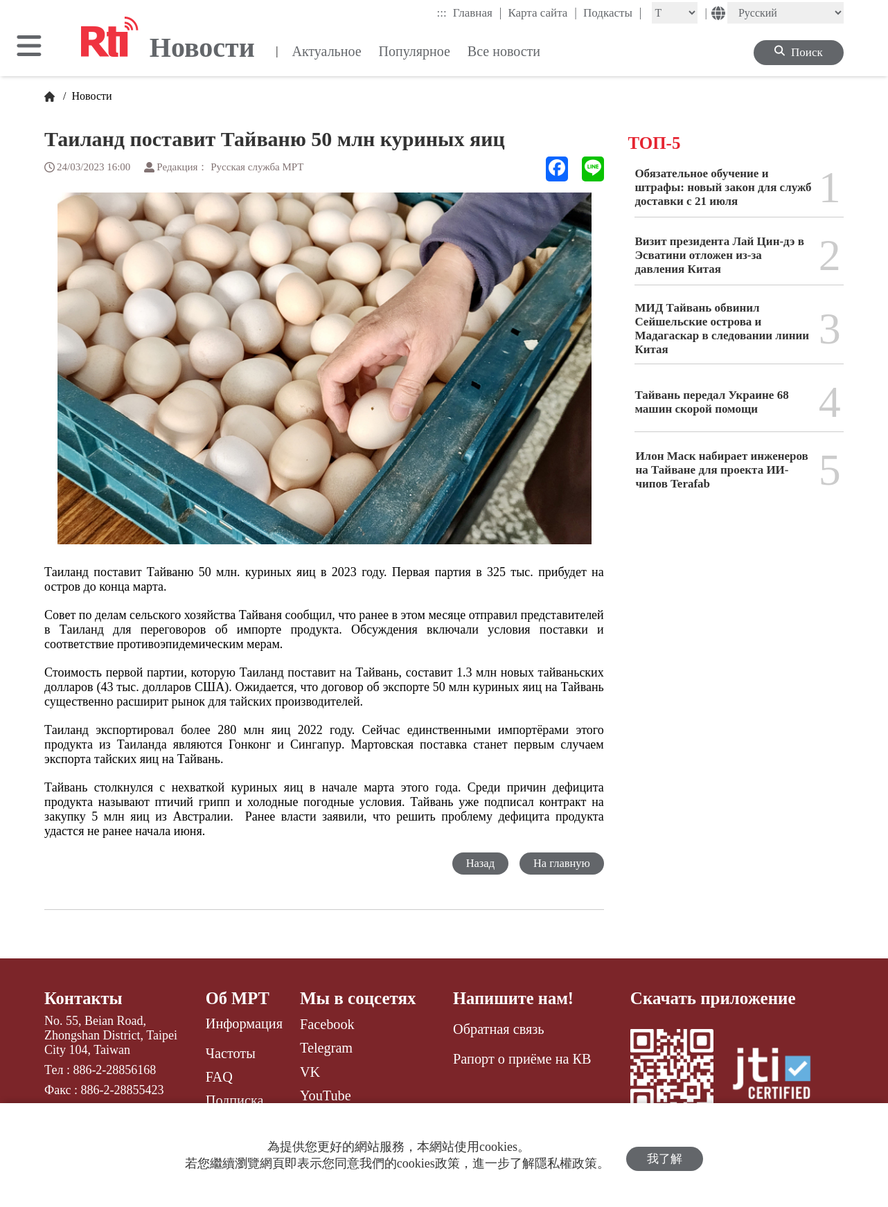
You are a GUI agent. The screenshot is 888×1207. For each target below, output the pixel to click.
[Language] (785, 13)
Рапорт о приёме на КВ (522, 1058)
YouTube (325, 1095)
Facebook (327, 1024)
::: (442, 12)
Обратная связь (498, 1029)
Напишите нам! (514, 998)
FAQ (219, 1077)
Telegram (326, 1047)
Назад (477, 863)
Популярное (414, 51)
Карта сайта (542, 12)
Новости (90, 96)
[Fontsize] (675, 13)
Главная (477, 12)
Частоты (231, 1053)
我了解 (664, 1155)
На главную (560, 863)
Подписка (235, 1101)
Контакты (84, 998)
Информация (244, 1024)
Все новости (504, 51)
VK (310, 1072)
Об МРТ (238, 998)
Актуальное (326, 51)
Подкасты (612, 12)
